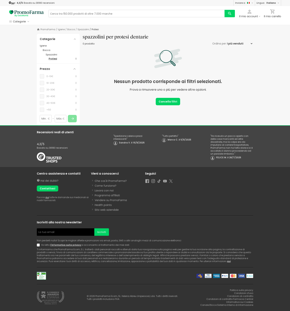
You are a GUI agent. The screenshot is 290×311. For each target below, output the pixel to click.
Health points (103, 205)
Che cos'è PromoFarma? (111, 181)
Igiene (61, 29)
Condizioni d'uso (243, 293)
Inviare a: (244, 2)
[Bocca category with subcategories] (60, 50)
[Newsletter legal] (39, 245)
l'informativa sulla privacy (65, 245)
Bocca (71, 29)
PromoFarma (48, 29)
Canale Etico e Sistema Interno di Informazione (226, 305)
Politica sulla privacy (241, 290)
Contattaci (47, 188)
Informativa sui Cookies (239, 302)
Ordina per (219, 43)
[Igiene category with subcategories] (58, 46)
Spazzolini (83, 29)
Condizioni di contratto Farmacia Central (229, 299)
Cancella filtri (168, 101)
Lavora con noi (104, 190)
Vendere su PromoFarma (111, 200)
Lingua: (268, 2)
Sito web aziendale (107, 210)
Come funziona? (105, 186)
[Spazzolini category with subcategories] (61, 54)
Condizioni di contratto (240, 296)
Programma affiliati (107, 195)
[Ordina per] (239, 43)
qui (47, 197)
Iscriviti (101, 232)
